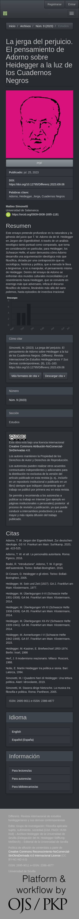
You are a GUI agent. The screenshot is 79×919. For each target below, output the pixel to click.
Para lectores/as (22, 770)
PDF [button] (39, 163)
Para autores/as (21, 778)
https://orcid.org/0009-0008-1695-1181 (35, 214)
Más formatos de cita (25, 376)
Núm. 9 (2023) (44, 26)
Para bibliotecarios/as (25, 786)
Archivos (25, 26)
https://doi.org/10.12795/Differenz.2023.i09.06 (37, 184)
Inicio (12, 26)
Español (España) (23, 739)
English (16, 731)
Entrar (72, 4)
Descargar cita (55, 376)
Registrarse (55, 4)
